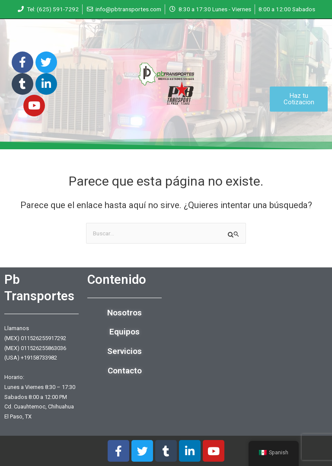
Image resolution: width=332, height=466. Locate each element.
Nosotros (124, 313)
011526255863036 (43, 348)
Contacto (125, 371)
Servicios (124, 351)
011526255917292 (43, 338)
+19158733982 (39, 357)
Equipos (124, 332)
